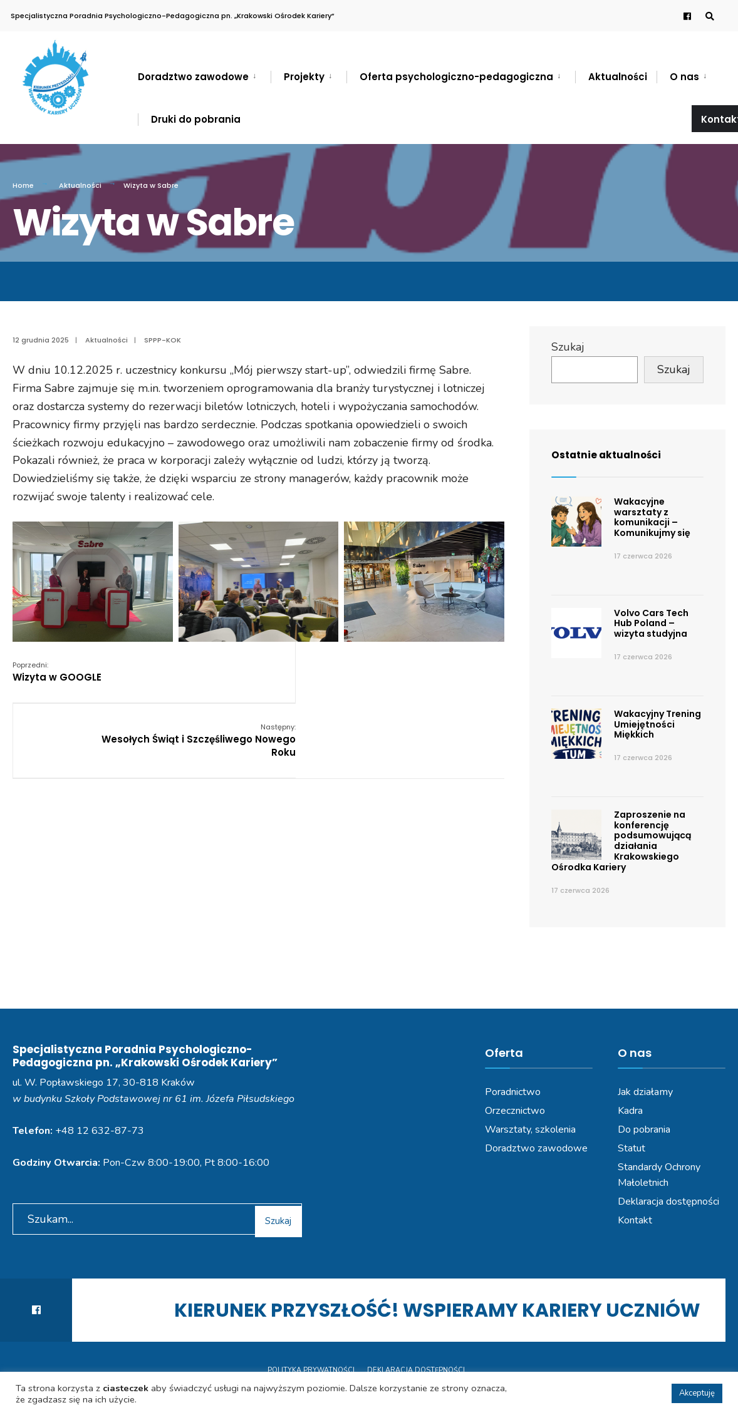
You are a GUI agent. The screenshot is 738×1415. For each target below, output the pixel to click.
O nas (684, 76)
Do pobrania (644, 1129)
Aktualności (617, 76)
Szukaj (568, 346)
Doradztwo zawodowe (193, 76)
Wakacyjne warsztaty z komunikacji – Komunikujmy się (652, 517)
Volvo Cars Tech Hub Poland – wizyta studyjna (651, 624)
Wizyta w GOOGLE (57, 672)
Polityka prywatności (311, 1370)
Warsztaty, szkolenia (530, 1129)
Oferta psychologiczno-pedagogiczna (456, 76)
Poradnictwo (513, 1092)
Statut (631, 1148)
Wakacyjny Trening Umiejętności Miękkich (657, 724)
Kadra (630, 1111)
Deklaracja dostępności (668, 1201)
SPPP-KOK (162, 340)
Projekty (304, 76)
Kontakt (635, 1220)
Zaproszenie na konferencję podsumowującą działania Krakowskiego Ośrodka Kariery (621, 840)
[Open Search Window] (708, 16)
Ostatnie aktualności (613, 454)
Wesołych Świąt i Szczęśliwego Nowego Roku (428, 678)
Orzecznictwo (515, 1111)
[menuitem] (204, 74)
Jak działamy (645, 1092)
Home (23, 185)
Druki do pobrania (196, 119)
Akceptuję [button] (697, 1393)
